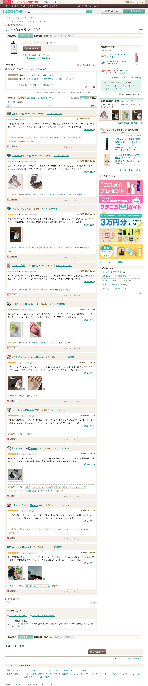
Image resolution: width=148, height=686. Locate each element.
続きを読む (89, 130)
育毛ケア (43, 137)
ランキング (14, 6)
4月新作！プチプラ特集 (112, 272)
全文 (92, 97)
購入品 (24, 85)
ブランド (24, 6)
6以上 (56, 75)
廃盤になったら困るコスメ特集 (115, 280)
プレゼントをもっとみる (130, 170)
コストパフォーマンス (57, 194)
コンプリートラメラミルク (117, 62)
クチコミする (32, 48)
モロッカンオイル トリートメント (117, 71)
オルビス (109, 55)
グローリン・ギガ (27, 30)
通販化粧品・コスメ (24, 137)
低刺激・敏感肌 (37, 674)
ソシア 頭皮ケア (83, 670)
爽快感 (27, 194)
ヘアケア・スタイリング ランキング (119, 86)
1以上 (28, 75)
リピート (36, 85)
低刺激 (27, 487)
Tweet (140, 29)
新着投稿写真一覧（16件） (129, 123)
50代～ (72, 79)
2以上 (34, 75)
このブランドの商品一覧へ (43, 616)
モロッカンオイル (113, 68)
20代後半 (43, 79)
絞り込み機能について (88, 65)
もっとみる (136, 293)
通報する (12, 146)
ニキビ (26, 674)
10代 (28, 79)
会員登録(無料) (128, 2)
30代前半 (51, 79)
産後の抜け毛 (23, 141)
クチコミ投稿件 (54, 114)
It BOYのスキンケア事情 (112, 276)
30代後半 (60, 79)
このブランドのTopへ (18, 616)
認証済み (49, 85)
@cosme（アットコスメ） (43, 685)
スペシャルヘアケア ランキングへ (124, 77)
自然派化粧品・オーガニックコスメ (39, 491)
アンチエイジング (31, 247)
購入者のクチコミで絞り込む (38, 58)
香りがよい (51, 247)
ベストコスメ (93, 6)
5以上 (51, 75)
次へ (93, 106)
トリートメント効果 (56, 343)
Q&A (39, 6)
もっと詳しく (88, 87)
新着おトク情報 (50, 2)
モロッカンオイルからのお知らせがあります (112, 70)
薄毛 (10, 251)
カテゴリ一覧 (82, 6)
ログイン (139, 2)
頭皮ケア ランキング (112, 89)
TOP (6, 6)
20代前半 (35, 79)
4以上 (45, 75)
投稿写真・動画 (43, 36)
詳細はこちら (22, 626)
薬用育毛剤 (78, 137)
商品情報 (12, 36)
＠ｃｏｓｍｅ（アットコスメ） (112, 262)
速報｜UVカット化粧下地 (113, 285)
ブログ (32, 6)
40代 (67, 79)
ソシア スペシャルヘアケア (63, 670)
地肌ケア (44, 194)
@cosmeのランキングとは (132, 94)
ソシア (8, 30)
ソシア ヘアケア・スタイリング (36, 670)
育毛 (80, 194)
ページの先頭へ (130, 658)
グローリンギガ (66, 137)
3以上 (40, 75)
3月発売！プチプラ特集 (112, 289)
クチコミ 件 (29, 55)
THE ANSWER (112, 61)
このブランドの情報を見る (15, 25)
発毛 (32, 141)
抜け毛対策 (12, 141)
